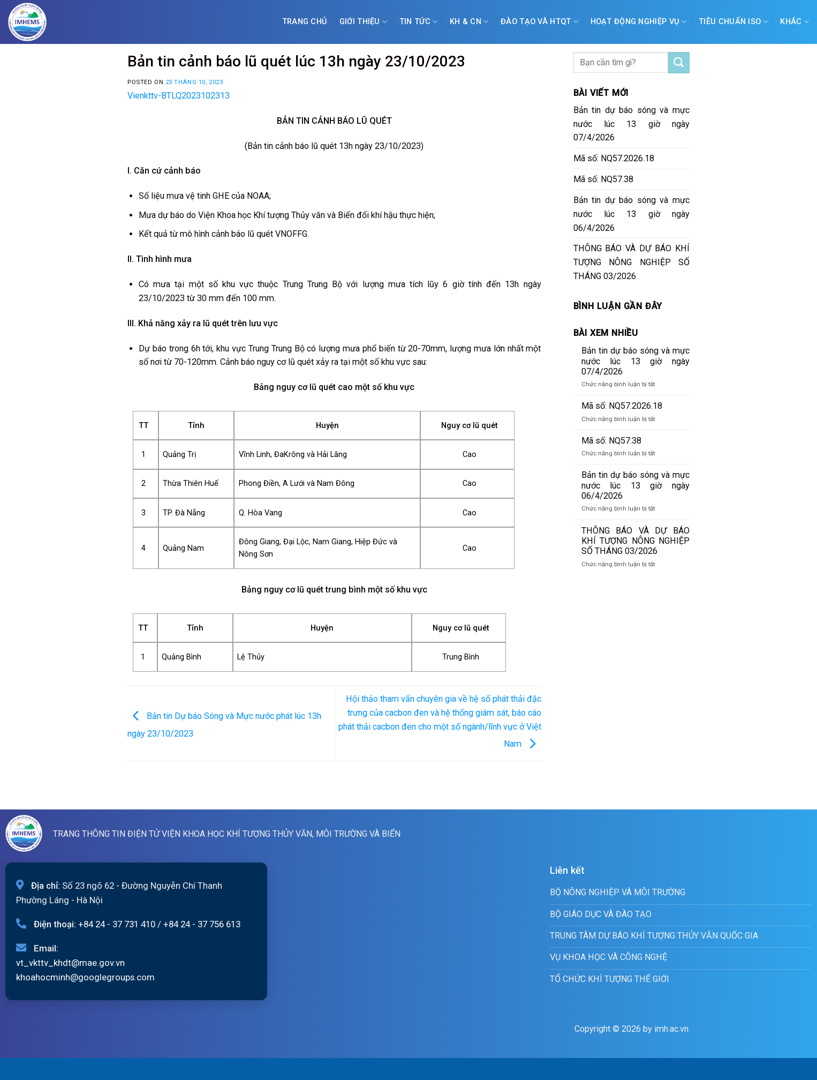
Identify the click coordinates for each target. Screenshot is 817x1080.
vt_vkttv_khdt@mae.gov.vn (70, 962)
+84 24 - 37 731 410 (116, 924)
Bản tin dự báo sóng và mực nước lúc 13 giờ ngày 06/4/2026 (631, 214)
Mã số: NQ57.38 (603, 179)
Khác (794, 22)
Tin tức (418, 22)
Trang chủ (305, 21)
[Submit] (679, 62)
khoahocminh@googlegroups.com (85, 977)
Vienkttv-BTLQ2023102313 (178, 96)
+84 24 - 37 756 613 (201, 924)
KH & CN (469, 22)
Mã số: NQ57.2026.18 (613, 158)
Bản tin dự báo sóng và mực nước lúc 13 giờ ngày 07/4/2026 (631, 124)
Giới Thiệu (363, 22)
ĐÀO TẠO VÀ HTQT (539, 22)
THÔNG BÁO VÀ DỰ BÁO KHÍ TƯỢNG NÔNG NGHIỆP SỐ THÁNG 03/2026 (631, 262)
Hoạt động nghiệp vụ (639, 22)
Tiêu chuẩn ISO (733, 22)
